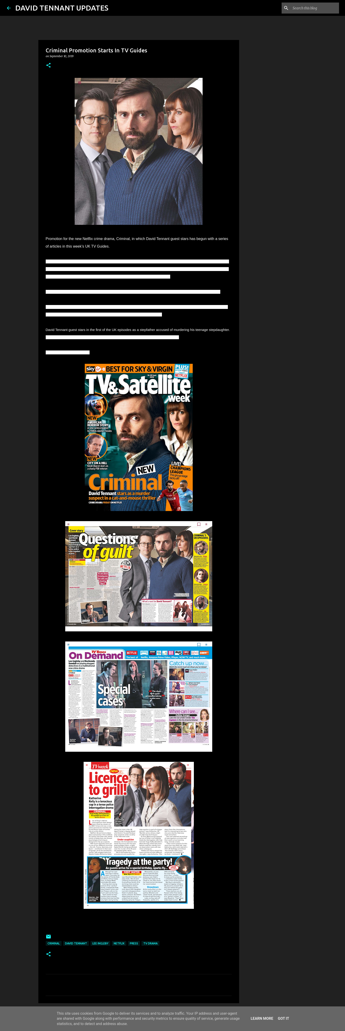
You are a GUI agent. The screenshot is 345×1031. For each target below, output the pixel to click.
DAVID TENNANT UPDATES (61, 8)
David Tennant (76, 943)
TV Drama (150, 943)
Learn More (262, 1018)
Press (134, 943)
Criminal (54, 943)
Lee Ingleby (100, 943)
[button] (48, 65)
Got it (283, 1018)
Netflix (119, 943)
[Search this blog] (315, 8)
